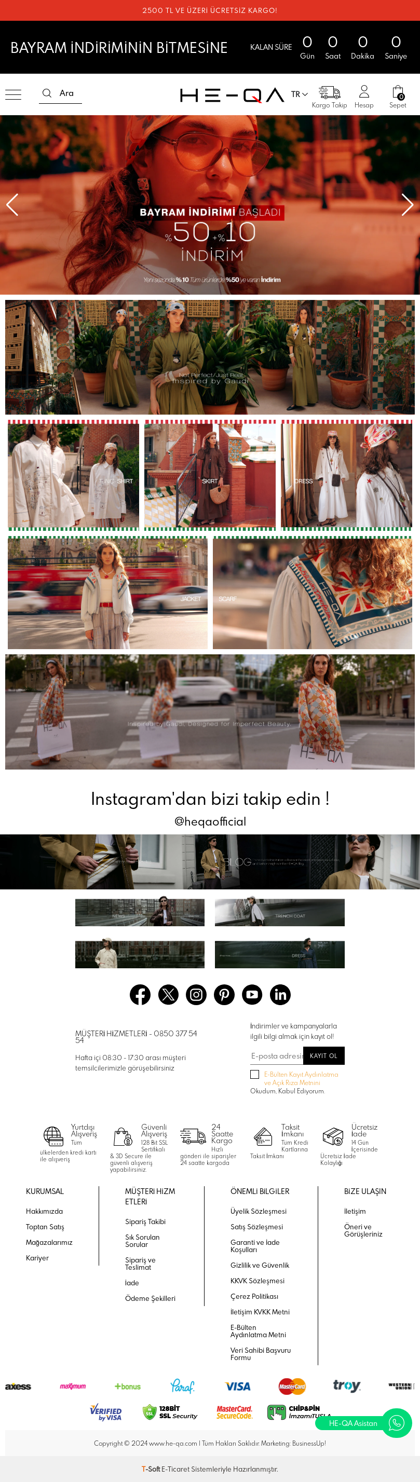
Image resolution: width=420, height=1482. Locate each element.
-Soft (151, 1469)
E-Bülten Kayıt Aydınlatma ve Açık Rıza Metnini (301, 1078)
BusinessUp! (309, 1443)
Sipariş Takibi (145, 1221)
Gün (307, 55)
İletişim (355, 1211)
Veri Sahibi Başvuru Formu (261, 1354)
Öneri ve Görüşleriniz (363, 1230)
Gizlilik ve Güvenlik (260, 1265)
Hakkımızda (44, 1211)
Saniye (396, 55)
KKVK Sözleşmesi (257, 1280)
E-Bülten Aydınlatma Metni (258, 1331)
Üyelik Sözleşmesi (259, 1211)
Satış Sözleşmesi (257, 1226)
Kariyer (37, 1258)
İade (132, 1282)
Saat (333, 55)
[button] (408, 205)
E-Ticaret (175, 1469)
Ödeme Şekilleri (150, 1298)
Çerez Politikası (254, 1296)
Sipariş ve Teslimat (140, 1263)
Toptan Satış (45, 1226)
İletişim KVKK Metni (260, 1311)
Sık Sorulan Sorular (142, 1240)
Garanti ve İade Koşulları (255, 1246)
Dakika (362, 55)
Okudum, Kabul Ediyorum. (294, 1082)
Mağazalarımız (49, 1242)
